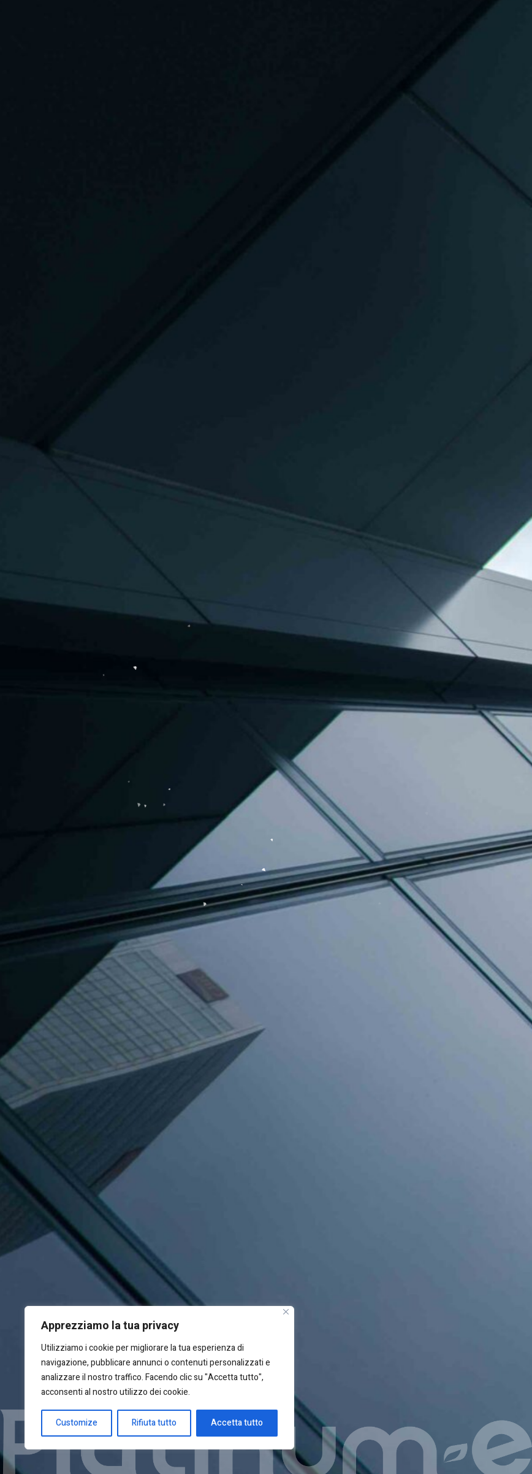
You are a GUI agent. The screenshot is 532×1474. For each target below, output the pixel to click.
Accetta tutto (237, 1422)
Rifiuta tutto (154, 1422)
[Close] (286, 1312)
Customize (76, 1422)
